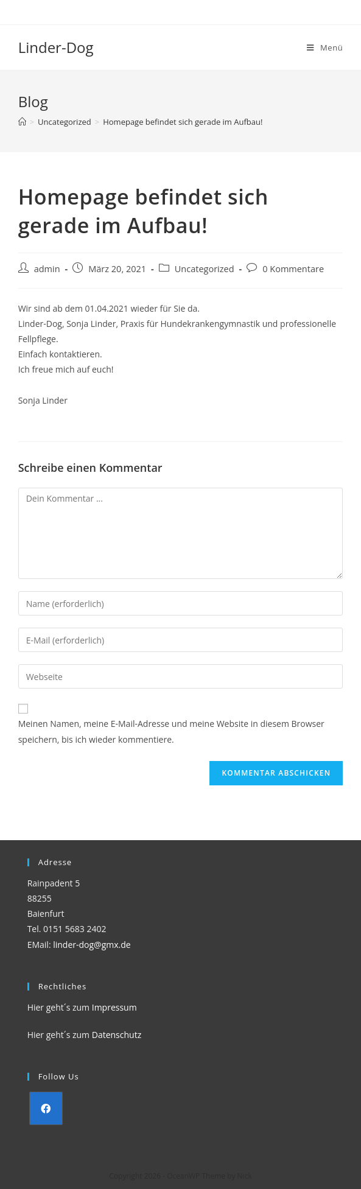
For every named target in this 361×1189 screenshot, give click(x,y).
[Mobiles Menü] (325, 47)
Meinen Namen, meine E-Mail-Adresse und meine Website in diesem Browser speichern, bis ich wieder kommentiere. (171, 731)
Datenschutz (116, 1034)
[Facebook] (46, 1108)
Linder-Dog (56, 47)
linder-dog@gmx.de (91, 944)
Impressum (114, 1007)
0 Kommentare (293, 269)
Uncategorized (204, 269)
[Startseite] (22, 121)
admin (47, 269)
